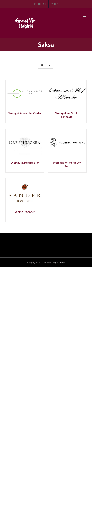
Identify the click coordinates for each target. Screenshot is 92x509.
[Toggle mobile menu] (85, 18)
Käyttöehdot (59, 262)
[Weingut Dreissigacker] (25, 131)
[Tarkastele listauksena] (49, 64)
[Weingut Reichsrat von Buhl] (67, 131)
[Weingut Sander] (25, 180)
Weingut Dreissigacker (25, 162)
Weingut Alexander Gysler (24, 113)
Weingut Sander (25, 211)
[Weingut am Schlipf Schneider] (67, 81)
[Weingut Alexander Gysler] (25, 81)
